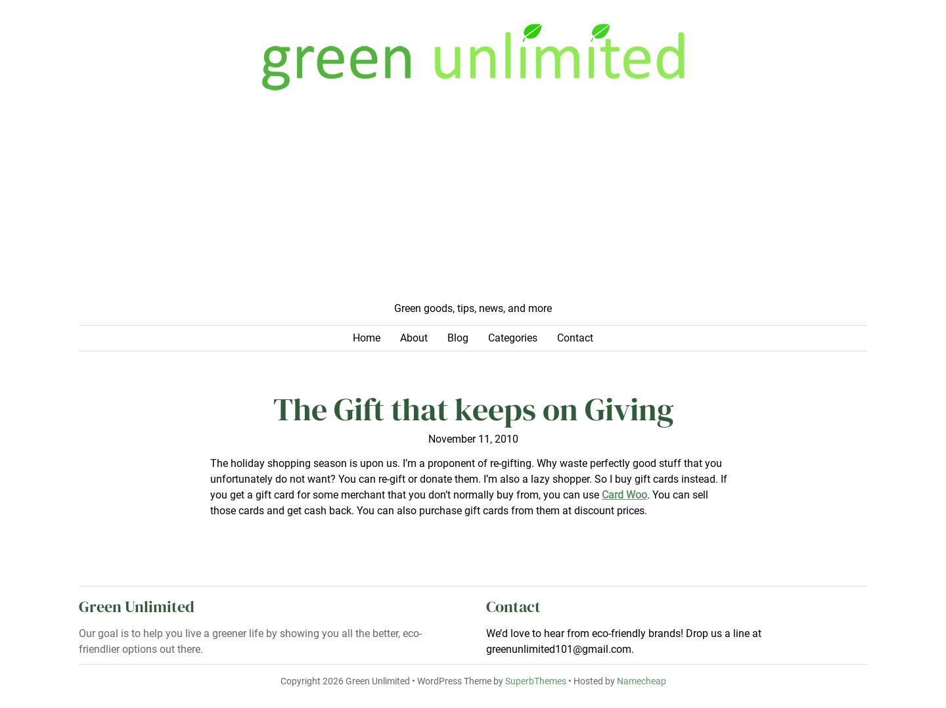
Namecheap (641, 681)
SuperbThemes (535, 681)
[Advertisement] (473, 202)
